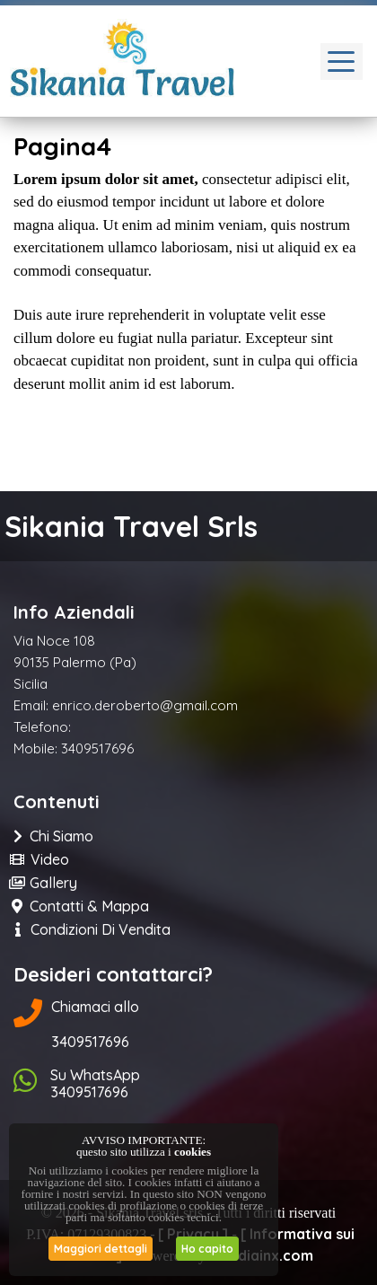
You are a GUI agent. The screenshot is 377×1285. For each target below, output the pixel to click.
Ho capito (207, 1248)
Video (41, 859)
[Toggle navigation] (341, 61)
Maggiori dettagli (100, 1248)
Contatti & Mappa (81, 906)
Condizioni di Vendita (93, 929)
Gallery (45, 883)
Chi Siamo (53, 836)
